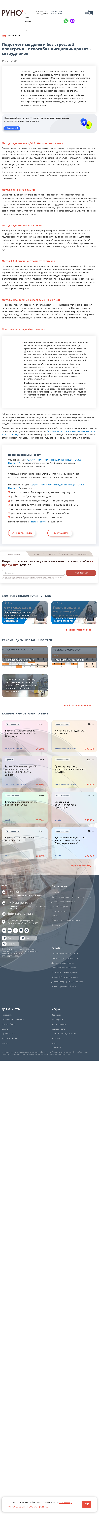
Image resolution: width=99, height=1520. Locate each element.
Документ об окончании (13, 1019)
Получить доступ (62, 532)
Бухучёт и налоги (58, 1024)
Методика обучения (60, 906)
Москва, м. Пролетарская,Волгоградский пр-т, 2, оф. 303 (23, 922)
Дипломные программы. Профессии (67, 982)
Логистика (56, 1038)
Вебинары (14, 35)
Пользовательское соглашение (65, 920)
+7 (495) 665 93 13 (55, 14)
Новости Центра (59, 911)
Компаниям (28, 25)
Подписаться (81, 573)
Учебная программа (22, 532)
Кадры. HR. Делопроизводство (65, 958)
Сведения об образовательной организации (71, 897)
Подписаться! (12, 128)
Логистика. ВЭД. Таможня (62, 963)
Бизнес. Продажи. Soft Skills (63, 986)
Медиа (26, 30)
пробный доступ (39, 521)
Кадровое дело (58, 1029)
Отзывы (54, 916)
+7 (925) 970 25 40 (20, 892)
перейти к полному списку (77, 705)
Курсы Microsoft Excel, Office (63, 968)
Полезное (56, 1048)
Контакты (55, 925)
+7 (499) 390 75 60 (55, 11)
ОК (87, 1504)
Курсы (26, 13)
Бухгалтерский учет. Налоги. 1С (65, 954)
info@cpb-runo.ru (20, 914)
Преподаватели (9, 1034)
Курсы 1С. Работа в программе (64, 977)
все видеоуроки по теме (78, 630)
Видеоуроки (57, 1019)
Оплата (5, 1029)
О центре (27, 17)
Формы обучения (9, 1024)
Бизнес (54, 1043)
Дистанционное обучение (63, 902)
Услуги (5, 1043)
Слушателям (28, 21)
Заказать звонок (82, 13)
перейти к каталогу (81, 865)
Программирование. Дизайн (64, 972)
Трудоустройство (10, 1038)
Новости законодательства (63, 1034)
